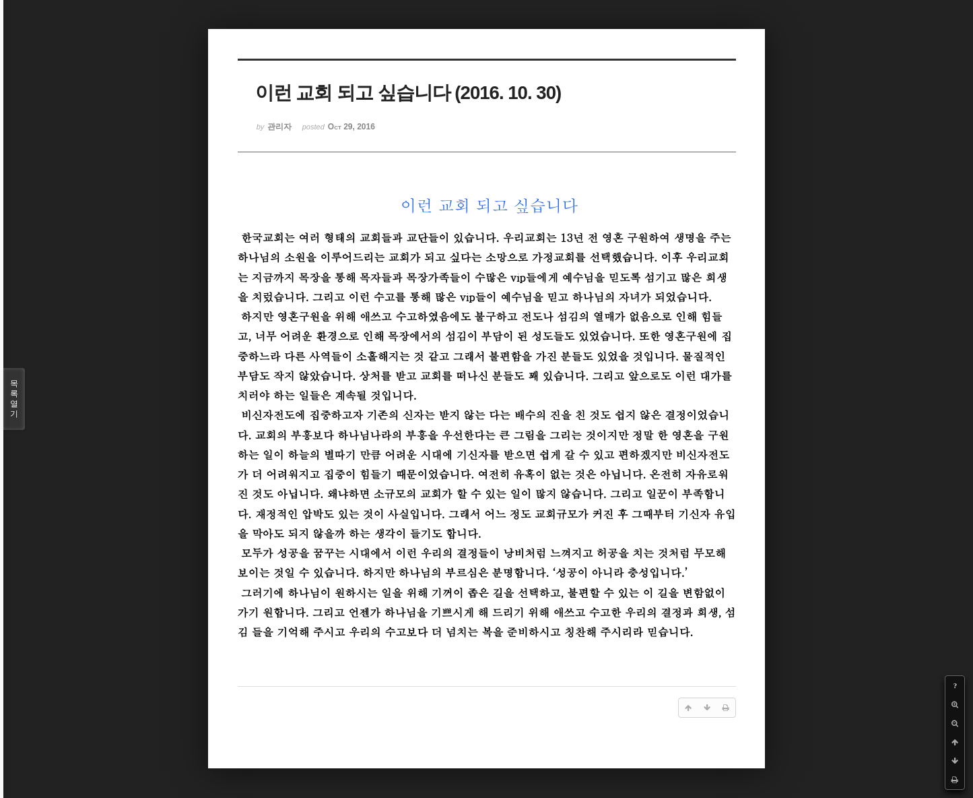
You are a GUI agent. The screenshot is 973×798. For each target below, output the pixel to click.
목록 (14, 399)
